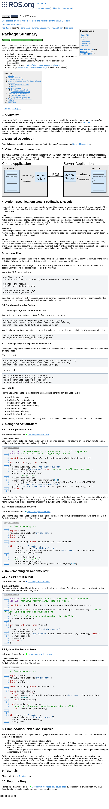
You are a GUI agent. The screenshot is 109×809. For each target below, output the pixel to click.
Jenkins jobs (86, 54)
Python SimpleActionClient (20, 92)
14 (6, 488)
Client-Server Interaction (16, 79)
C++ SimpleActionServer (19, 95)
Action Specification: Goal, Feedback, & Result (24, 81)
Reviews (84, 45)
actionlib (41, 3)
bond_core (25, 28)
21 (6, 728)
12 (6, 484)
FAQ (83, 39)
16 (6, 493)
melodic (6, 16)
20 (6, 652)
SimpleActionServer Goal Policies (20, 99)
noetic (14, 16)
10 (6, 479)
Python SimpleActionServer (20, 97)
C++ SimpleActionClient (19, 90)
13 (6, 486)
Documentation (43, 8)
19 (6, 499)
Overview (11, 76)
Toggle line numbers (11, 456)
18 (6, 497)
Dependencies (87, 49)
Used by (84, 52)
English (7, 109)
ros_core (69, 28)
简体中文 (16, 109)
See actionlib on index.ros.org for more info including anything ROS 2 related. (36, 21)
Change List (86, 43)
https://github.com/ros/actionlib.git (32, 67)
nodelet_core (58, 28)
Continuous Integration (21, 40)
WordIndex (67, 8)
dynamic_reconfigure (41, 28)
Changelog (85, 41)
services (86, 122)
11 (6, 482)
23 (6, 732)
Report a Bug (12, 102)
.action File (11, 83)
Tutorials (84, 37)
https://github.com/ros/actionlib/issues (43, 65)
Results (13, 86)
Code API (85, 35)
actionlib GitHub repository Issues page (48, 799)
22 (6, 730)
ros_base (6, 28)
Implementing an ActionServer (18, 93)
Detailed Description (15, 77)
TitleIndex (56, 8)
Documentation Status (12, 24)
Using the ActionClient (15, 88)
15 (6, 490)
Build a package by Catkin (20, 84)
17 (6, 495)
